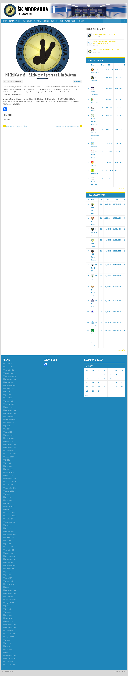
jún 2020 (8, 544)
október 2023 (9, 451)
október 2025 (9, 382)
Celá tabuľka (121, 189)
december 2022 (10, 478)
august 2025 (9, 388)
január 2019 (9, 587)
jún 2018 (8, 609)
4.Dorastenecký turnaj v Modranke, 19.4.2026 (106, 50)
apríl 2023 (8, 466)
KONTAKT (81, 21)
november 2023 (10, 447)
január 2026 (9, 373)
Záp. (102, 65)
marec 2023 (9, 469)
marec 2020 (9, 547)
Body (125, 199)
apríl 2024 (8, 432)
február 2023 (9, 472)
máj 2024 (8, 429)
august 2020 (9, 537)
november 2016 (10, 659)
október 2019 (9, 562)
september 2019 (10, 565)
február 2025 (9, 404)
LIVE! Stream (59, 21)
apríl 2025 (8, 398)
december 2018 (10, 590)
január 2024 (9, 441)
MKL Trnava (37, 21)
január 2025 (9, 407)
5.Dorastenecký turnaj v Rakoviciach (104, 34)
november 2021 (10, 516)
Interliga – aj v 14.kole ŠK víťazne (15, 126)
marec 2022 (9, 503)
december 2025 (10, 376)
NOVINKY (11, 21)
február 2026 (9, 370)
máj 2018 (8, 612)
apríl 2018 (8, 615)
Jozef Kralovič (17, 81)
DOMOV (5, 21)
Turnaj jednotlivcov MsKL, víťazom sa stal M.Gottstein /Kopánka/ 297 (105, 42)
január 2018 (9, 621)
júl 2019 (8, 572)
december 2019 (10, 556)
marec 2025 (9, 401)
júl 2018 (8, 606)
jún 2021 (8, 528)
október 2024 (9, 416)
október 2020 (9, 531)
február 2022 (9, 506)
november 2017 (10, 627)
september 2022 (10, 488)
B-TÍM (23, 21)
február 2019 (9, 584)
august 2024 (9, 423)
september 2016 (10, 665)
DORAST (29, 21)
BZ (109, 65)
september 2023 (10, 454)
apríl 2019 (8, 578)
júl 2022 (8, 494)
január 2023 (9, 475)
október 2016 (9, 662)
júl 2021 (8, 525)
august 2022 (9, 491)
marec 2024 (9, 435)
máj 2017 (8, 646)
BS (118, 65)
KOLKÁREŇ (46, 21)
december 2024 (10, 410)
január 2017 (9, 652)
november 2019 (10, 559)
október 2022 (9, 485)
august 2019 (9, 569)
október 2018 (9, 596)
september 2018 (10, 600)
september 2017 (10, 634)
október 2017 (9, 631)
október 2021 (9, 519)
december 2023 (10, 444)
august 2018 (9, 603)
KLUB (52, 21)
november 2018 (10, 593)
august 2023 (9, 457)
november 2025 (10, 379)
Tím (92, 65)
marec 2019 (9, 581)
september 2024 (10, 419)
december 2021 (10, 513)
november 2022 (10, 482)
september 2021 (10, 522)
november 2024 (10, 413)
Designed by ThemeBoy (120, 671)
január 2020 (9, 553)
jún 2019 (8, 575)
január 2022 (9, 509)
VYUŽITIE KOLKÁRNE (70, 21)
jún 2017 (8, 643)
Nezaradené (77, 81)
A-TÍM (17, 21)
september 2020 (10, 534)
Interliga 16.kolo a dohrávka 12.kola (69, 126)
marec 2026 (9, 367)
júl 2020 (8, 541)
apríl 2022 (8, 500)
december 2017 (10, 624)
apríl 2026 (8, 364)
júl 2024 (8, 426)
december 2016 (10, 655)
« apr (86, 395)
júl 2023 (8, 460)
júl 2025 (8, 392)
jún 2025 (8, 395)
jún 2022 (8, 497)
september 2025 (10, 385)
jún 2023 (8, 463)
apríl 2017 (8, 649)
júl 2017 (8, 640)
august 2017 (9, 637)
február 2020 (9, 550)
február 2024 (9, 438)
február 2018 (9, 618)
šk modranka (32, 9)
